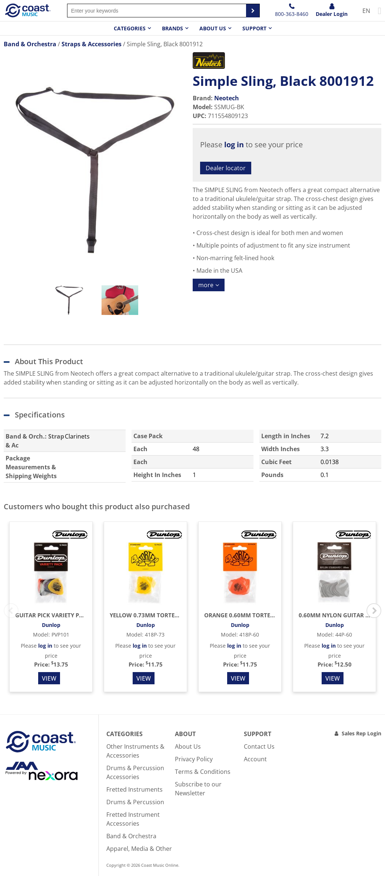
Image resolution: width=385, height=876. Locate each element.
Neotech (226, 98)
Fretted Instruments (134, 789)
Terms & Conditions (202, 772)
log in (234, 145)
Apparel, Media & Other (139, 849)
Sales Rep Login (361, 733)
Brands (172, 28)
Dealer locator (226, 168)
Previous (11, 610)
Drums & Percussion (135, 802)
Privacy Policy (194, 759)
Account (255, 759)
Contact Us (259, 746)
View (49, 678)
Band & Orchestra (131, 836)
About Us (188, 746)
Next (373, 610)
